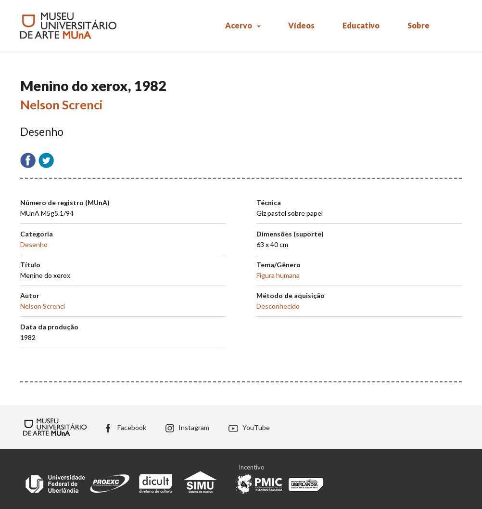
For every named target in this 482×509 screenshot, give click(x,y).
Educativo (361, 25)
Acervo (238, 25)
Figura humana (278, 275)
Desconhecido (278, 306)
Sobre (418, 25)
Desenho (34, 244)
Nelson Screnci (61, 104)
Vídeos (301, 25)
